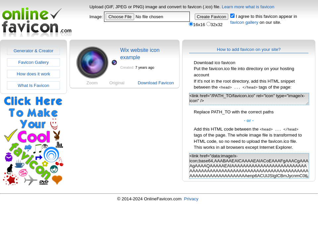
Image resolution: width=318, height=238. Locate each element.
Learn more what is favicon (248, 6)
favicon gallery (244, 22)
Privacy (191, 198)
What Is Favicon (33, 85)
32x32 (214, 24)
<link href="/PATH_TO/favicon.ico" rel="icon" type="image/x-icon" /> (249, 99)
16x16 (197, 24)
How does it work (33, 73)
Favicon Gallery (33, 62)
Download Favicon (156, 82)
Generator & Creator (33, 50)
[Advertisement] (124, 114)
